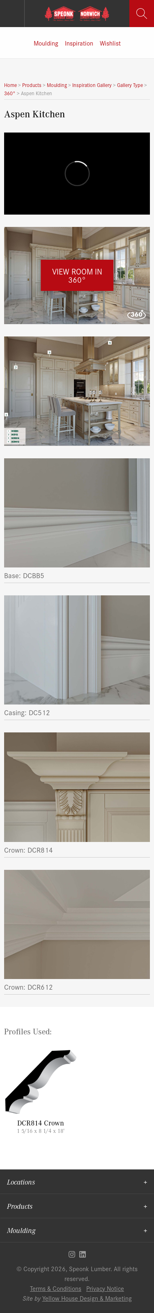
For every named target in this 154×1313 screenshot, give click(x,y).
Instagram (72, 1254)
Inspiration (79, 43)
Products (19, 1206)
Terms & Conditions (55, 1288)
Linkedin (82, 1254)
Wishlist (110, 43)
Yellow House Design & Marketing (87, 1298)
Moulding (46, 43)
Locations (21, 1182)
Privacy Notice (105, 1288)
